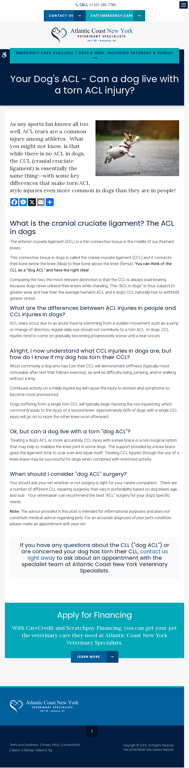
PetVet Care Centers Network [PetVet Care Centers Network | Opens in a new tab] (155, 750)
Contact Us (55, 16)
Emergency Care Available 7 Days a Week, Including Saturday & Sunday (94, 53)
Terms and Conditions (24, 745)
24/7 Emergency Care (113, 16)
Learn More (88, 657)
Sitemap (28, 751)
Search (15, 751)
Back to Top (44, 751)
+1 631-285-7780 (102, 5)
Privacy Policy (51, 745)
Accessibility (71, 745)
